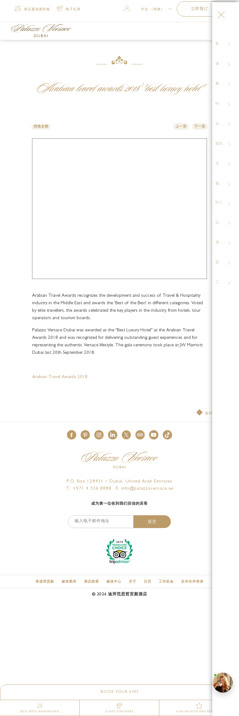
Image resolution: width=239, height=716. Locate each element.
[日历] (147, 441)
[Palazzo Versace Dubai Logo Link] (41, 30)
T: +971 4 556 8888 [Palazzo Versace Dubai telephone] (88, 349)
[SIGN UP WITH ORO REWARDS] (199, 708)
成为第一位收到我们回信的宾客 (119, 364)
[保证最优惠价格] (32, 9)
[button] (119, 692)
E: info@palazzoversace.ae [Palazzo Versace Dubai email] (144, 349)
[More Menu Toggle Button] (218, 32)
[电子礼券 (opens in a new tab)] (69, 9)
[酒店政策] (91, 441)
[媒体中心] (113, 441)
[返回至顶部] (210, 273)
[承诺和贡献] (44, 441)
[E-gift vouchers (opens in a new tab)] (119, 708)
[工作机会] (166, 441)
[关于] (132, 441)
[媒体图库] (69, 441)
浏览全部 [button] (41, 126)
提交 (152, 382)
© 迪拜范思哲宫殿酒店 (119, 455)
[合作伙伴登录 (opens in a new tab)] (192, 441)
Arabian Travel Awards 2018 (59, 237)
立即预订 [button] (199, 9)
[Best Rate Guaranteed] (40, 708)
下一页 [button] (199, 126)
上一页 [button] (181, 126)
